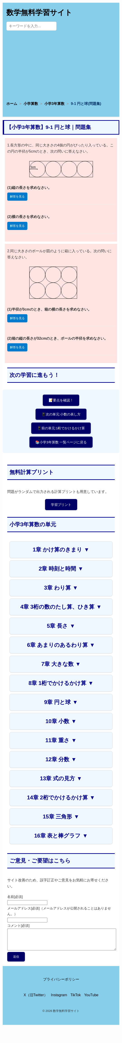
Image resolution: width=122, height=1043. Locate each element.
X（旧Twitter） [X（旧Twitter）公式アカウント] (36, 995)
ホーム (11, 104)
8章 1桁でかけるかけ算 (61, 683)
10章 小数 (61, 721)
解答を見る (17, 196)
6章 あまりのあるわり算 (61, 645)
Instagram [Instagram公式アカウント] (59, 995)
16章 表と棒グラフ (61, 836)
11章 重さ (61, 740)
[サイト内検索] (31, 26)
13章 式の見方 (61, 778)
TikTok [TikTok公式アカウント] (75, 995)
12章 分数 (61, 759)
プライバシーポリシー (61, 979)
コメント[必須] (18, 925)
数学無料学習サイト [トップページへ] (39, 12)
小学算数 (31, 104)
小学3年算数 (54, 104)
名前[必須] (15, 897)
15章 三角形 (61, 816)
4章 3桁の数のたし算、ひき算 (61, 607)
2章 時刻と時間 (61, 569)
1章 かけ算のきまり (61, 549)
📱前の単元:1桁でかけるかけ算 (61, 428)
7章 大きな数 (61, 664)
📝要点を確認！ (61, 400)
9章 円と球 (61, 702)
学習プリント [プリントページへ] (61, 505)
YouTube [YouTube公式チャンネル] (91, 995)
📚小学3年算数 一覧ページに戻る (61, 442)
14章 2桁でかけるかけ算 (61, 797)
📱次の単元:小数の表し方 (61, 414)
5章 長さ (61, 626)
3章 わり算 (61, 588)
